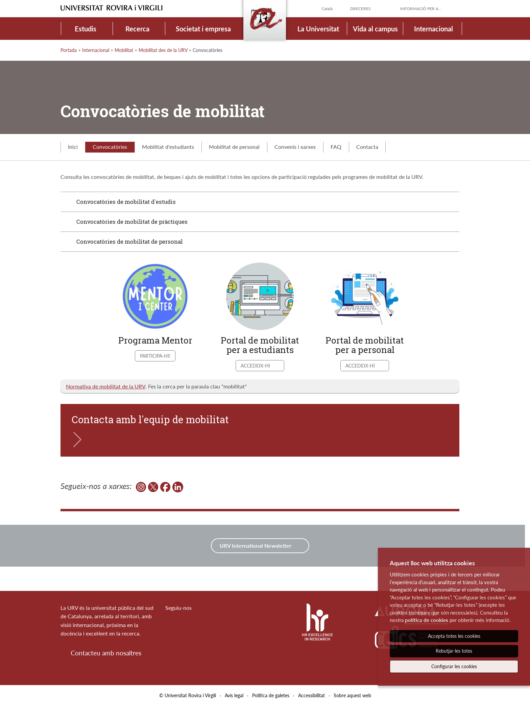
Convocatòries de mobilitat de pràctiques (132, 221)
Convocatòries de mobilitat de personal (129, 241)
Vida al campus (375, 29)
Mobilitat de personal (234, 146)
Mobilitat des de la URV (163, 50)
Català (327, 8)
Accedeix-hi (256, 366)
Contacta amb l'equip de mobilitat (150, 419)
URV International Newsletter (256, 545)
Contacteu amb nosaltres (106, 653)
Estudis (85, 29)
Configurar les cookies (454, 666)
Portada (69, 50)
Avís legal (234, 695)
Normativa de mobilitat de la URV (105, 386)
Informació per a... (420, 8)
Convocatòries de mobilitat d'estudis (126, 202)
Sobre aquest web (352, 695)
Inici (73, 146)
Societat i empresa (203, 29)
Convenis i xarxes (295, 146)
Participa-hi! (155, 356)
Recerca (137, 29)
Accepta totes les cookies (454, 636)
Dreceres (360, 8)
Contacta (367, 146)
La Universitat (318, 29)
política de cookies (426, 620)
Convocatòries (110, 146)
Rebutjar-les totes (454, 651)
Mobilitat (124, 50)
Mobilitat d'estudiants (168, 146)
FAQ (336, 146)
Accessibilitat (311, 695)
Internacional (433, 29)
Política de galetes (270, 695)
